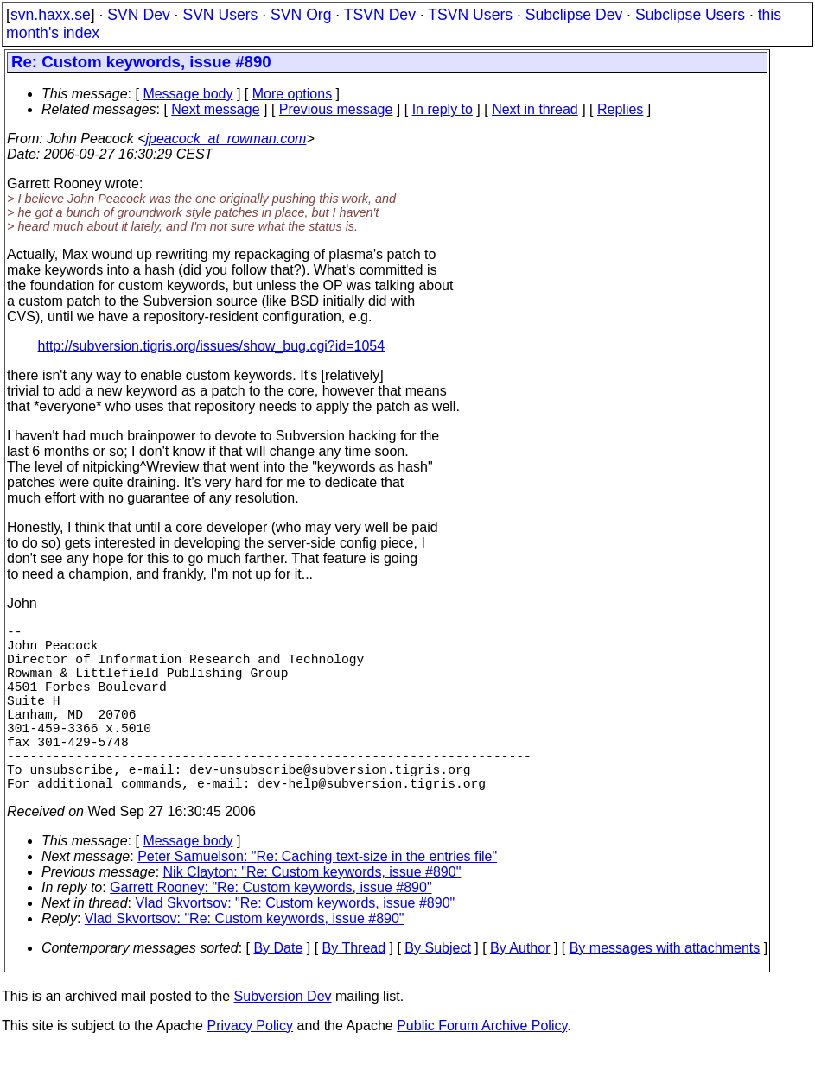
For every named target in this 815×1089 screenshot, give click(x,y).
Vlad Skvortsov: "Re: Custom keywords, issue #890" (295, 944)
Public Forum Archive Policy (482, 1067)
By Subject (437, 989)
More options (292, 93)
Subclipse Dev (573, 14)
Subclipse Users (690, 14)
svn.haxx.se (50, 14)
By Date (277, 989)
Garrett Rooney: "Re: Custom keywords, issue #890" (270, 928)
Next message (215, 109)
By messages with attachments (665, 989)
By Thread (354, 989)
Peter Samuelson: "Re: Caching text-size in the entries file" (317, 897)
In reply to (442, 109)
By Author (520, 989)
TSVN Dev (380, 14)
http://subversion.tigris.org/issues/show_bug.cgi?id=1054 (211, 346)
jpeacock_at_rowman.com (226, 138)
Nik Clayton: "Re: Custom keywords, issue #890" (312, 913)
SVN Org (301, 14)
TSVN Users (470, 14)
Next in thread (535, 109)
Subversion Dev (283, 1037)
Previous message (336, 109)
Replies (620, 109)
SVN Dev (138, 14)
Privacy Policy (250, 1067)
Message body (187, 93)
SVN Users (220, 14)
